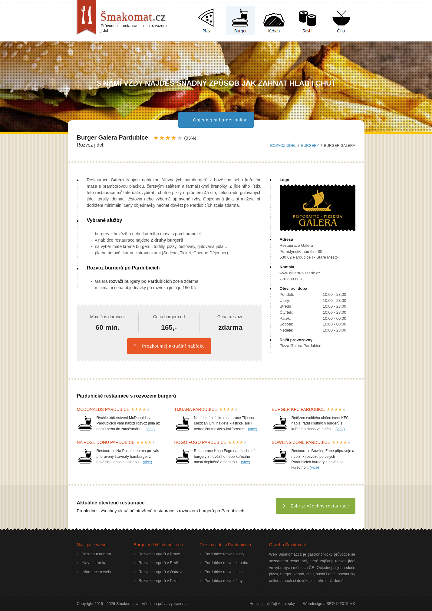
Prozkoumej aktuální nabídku (169, 346)
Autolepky (286, 603)
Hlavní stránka (94, 562)
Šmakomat (133, 16)
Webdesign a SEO (319, 603)
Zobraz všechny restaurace (315, 506)
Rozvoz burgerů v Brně (158, 562)
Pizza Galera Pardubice (301, 345)
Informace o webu (97, 572)
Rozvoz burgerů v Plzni (159, 580)
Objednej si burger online (216, 120)
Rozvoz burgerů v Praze (159, 554)
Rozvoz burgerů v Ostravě (161, 572)
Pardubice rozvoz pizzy (225, 554)
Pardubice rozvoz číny (224, 580)
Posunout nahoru (96, 554)
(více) (150, 429)
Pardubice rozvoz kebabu (226, 562)
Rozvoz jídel (283, 146)
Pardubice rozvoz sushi (225, 572)
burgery (310, 146)
